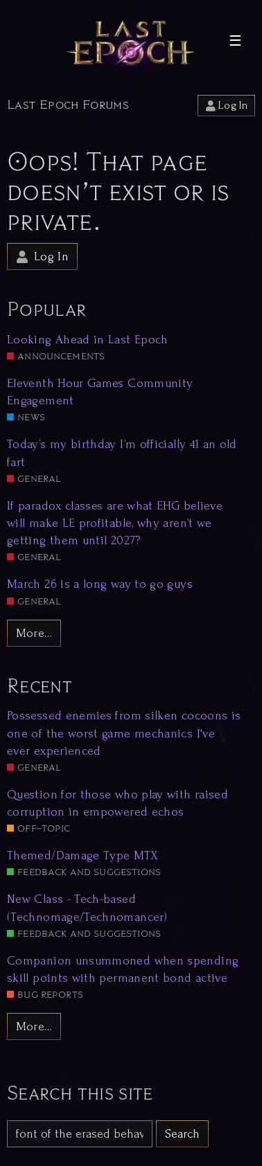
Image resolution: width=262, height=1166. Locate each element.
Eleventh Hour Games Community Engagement (100, 392)
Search (182, 1133)
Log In (226, 105)
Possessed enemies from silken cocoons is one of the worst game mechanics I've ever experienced (124, 733)
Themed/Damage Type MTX (82, 855)
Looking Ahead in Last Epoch (87, 339)
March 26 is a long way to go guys (100, 584)
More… (34, 633)
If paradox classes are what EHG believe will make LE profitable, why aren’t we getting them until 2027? (114, 523)
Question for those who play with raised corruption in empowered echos (117, 803)
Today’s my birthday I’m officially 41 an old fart (122, 453)
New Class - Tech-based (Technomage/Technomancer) (87, 908)
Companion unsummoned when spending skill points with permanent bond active (122, 969)
